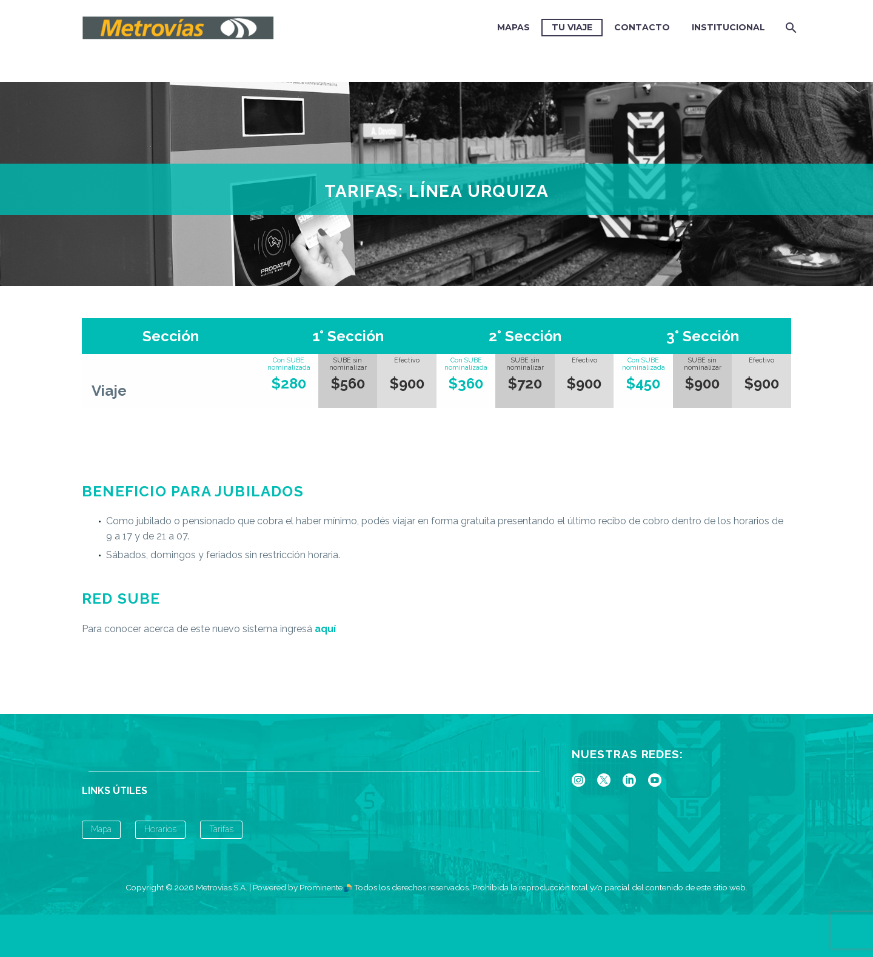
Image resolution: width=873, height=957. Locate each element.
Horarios (160, 829)
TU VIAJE (572, 27)
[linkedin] (629, 780)
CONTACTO (642, 27)
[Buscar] (789, 27)
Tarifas (221, 829)
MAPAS (513, 27)
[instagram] (578, 780)
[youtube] (654, 780)
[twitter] (603, 780)
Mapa (101, 829)
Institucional (728, 27)
